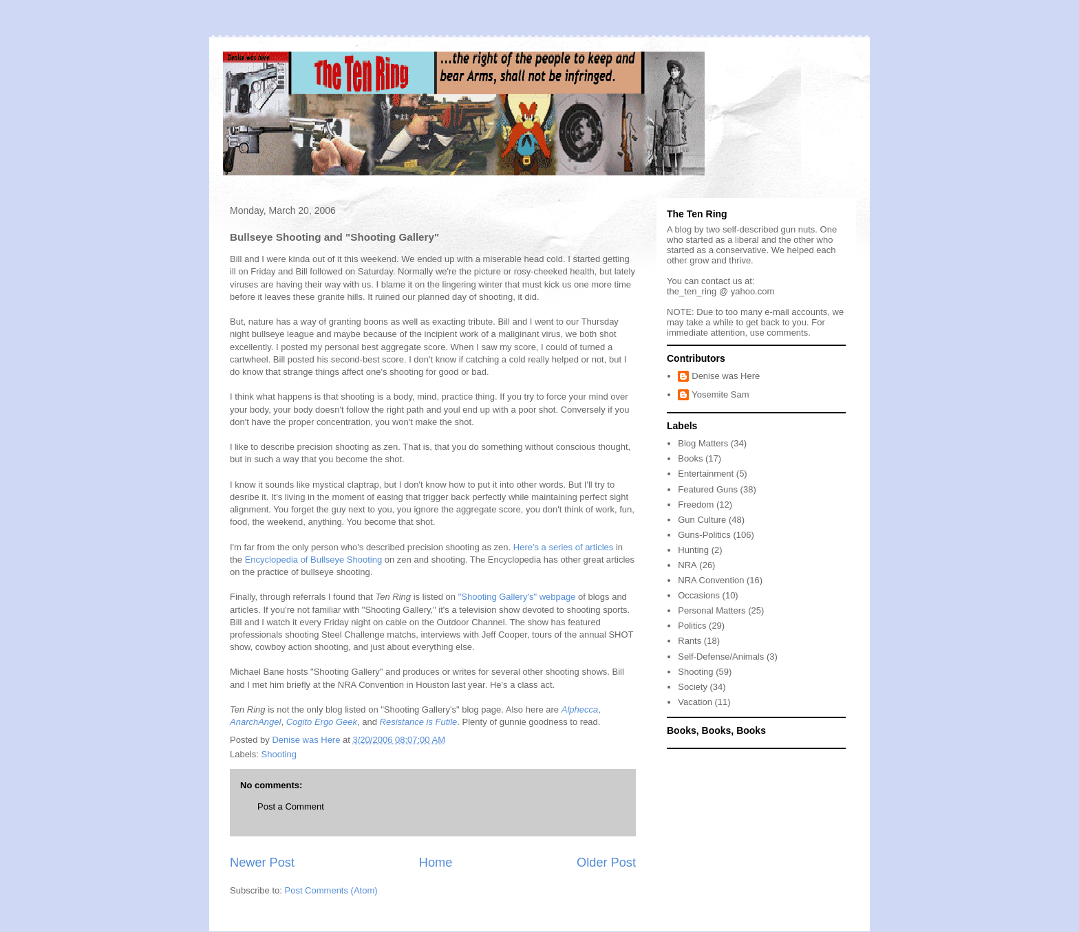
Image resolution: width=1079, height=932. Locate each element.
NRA (687, 565)
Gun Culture (702, 519)
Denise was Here (726, 376)
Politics (692, 625)
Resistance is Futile (419, 722)
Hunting (693, 550)
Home (436, 862)
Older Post (606, 862)
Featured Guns (708, 489)
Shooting (279, 754)
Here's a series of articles (563, 547)
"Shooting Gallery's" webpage (517, 597)
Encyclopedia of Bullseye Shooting (313, 559)
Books (690, 458)
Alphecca (580, 709)
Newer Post (262, 862)
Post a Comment (290, 806)
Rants (689, 641)
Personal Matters (711, 610)
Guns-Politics (704, 535)
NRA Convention (711, 580)
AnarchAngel (255, 722)
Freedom (696, 504)
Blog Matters (703, 443)
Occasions (699, 595)
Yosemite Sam (720, 394)
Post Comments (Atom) (331, 890)
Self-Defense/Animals (721, 656)
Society (692, 687)
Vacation (695, 702)
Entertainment (706, 473)
